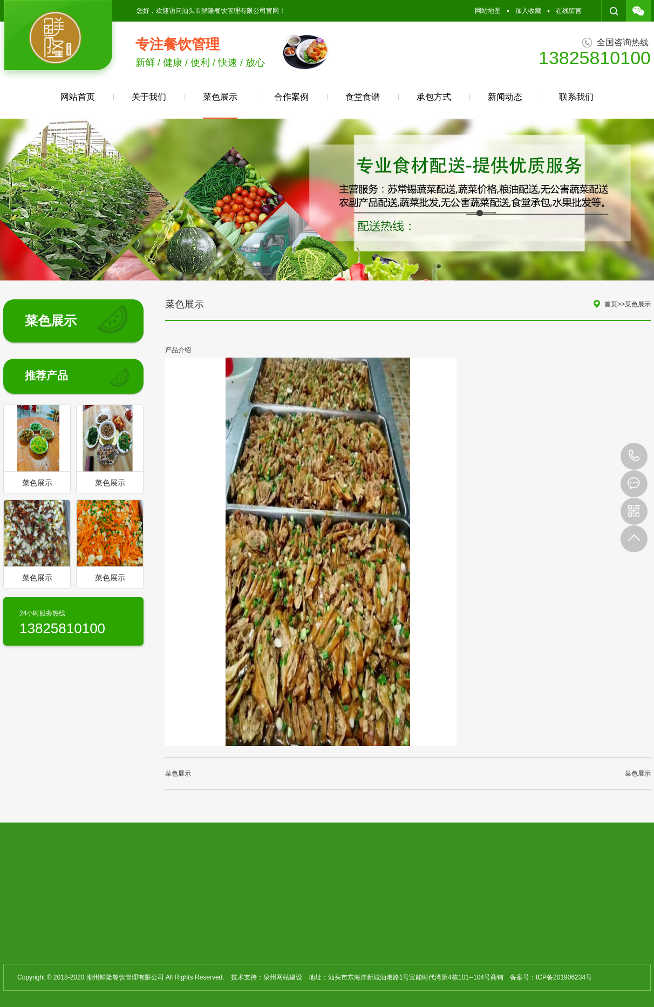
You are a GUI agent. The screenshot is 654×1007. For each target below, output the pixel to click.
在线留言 (569, 11)
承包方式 (434, 96)
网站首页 (77, 96)
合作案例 (291, 96)
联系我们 (576, 96)
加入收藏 (528, 11)
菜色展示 (220, 105)
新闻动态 (505, 96)
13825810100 (634, 456)
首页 (610, 304)
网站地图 (488, 11)
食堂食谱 (362, 96)
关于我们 (149, 96)
